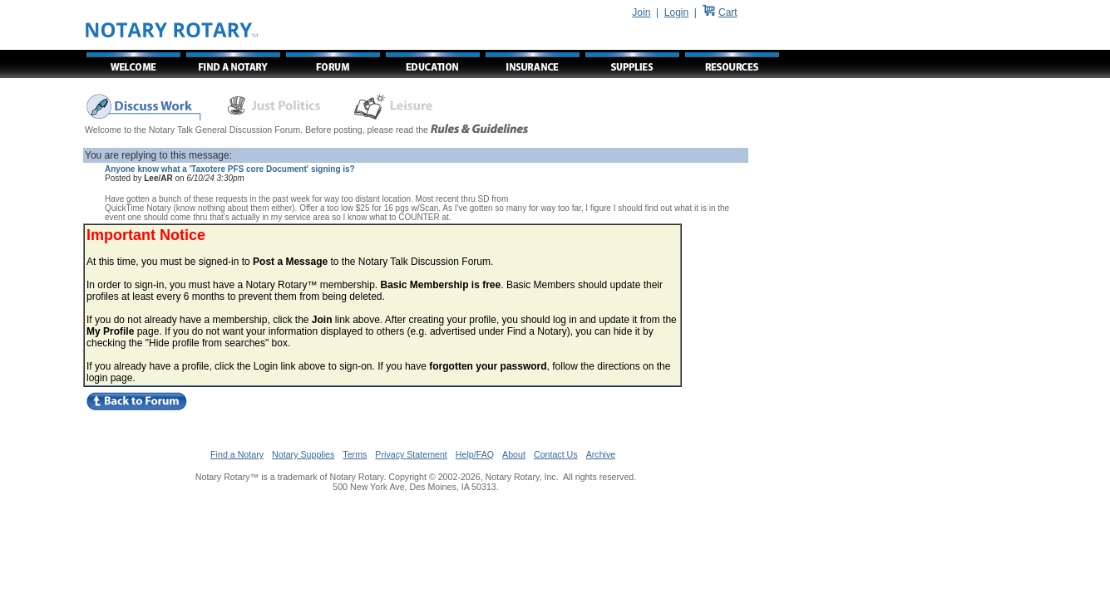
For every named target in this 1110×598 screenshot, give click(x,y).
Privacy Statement (410, 454)
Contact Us (556, 454)
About (513, 454)
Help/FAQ (475, 454)
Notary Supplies (303, 454)
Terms (355, 454)
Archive (601, 454)
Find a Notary (237, 454)
